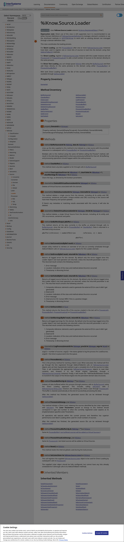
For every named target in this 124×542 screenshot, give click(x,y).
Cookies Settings (87, 535)
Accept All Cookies (101, 535)
